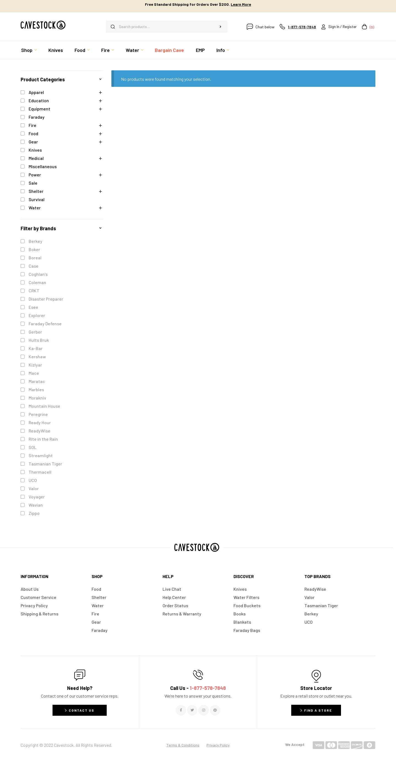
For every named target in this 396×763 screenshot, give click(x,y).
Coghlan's (38, 274)
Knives (35, 149)
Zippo (34, 513)
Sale (33, 182)
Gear (33, 141)
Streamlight (41, 455)
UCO (33, 480)
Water (35, 207)
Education (39, 100)
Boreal (35, 257)
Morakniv (37, 397)
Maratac (37, 381)
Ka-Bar (36, 348)
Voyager (37, 496)
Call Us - (198, 688)
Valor (34, 488)
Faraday (37, 117)
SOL (33, 447)
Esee (33, 307)
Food (33, 133)
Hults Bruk (39, 340)
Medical (36, 158)
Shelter (36, 191)
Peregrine (38, 414)
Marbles (36, 389)
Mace (34, 373)
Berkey (35, 241)
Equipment (39, 108)
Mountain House (44, 406)
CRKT (34, 290)
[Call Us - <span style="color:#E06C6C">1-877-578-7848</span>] (198, 675)
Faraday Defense (45, 323)
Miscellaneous (43, 166)
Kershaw (37, 356)
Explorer (37, 315)
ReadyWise (39, 430)
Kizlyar (35, 364)
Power (35, 174)
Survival (37, 199)
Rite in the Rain (43, 439)
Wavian (36, 504)
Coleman (37, 282)
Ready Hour (40, 422)
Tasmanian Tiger (45, 463)
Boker (34, 249)
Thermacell (40, 472)
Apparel (36, 92)
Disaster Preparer (46, 298)
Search (220, 27)
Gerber (35, 331)
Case (33, 265)
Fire (32, 125)
